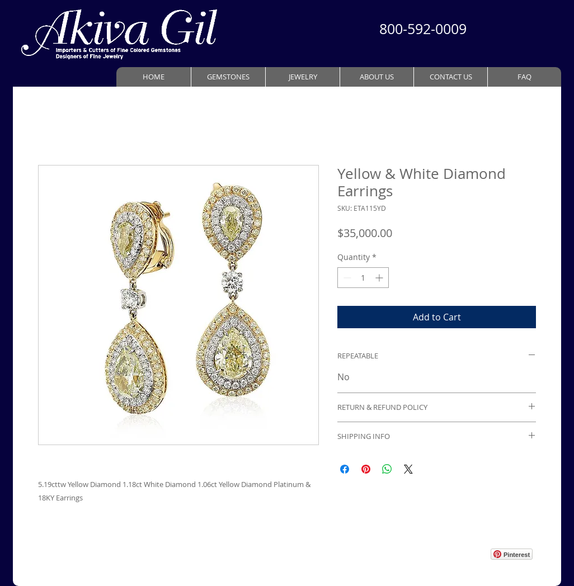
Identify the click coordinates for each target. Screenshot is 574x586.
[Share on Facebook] (344, 469)
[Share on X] (408, 469)
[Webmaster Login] (456, 545)
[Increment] (380, 277)
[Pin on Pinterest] (366, 469)
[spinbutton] (363, 277)
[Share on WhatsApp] (387, 469)
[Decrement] (346, 277)
